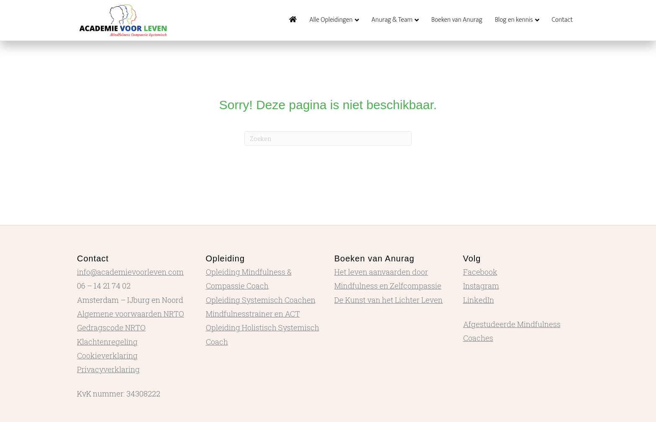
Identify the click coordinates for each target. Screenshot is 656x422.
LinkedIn (478, 300)
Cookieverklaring (107, 355)
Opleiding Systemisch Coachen (260, 300)
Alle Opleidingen (330, 20)
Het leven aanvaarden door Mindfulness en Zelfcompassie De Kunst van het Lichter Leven (388, 286)
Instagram (481, 286)
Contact (562, 20)
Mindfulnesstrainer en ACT (253, 314)
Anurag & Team (392, 20)
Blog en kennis (514, 20)
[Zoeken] (328, 138)
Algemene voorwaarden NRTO (130, 314)
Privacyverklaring (108, 369)
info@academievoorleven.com (130, 272)
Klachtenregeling (107, 342)
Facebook (480, 272)
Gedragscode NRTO (111, 327)
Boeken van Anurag (456, 20)
